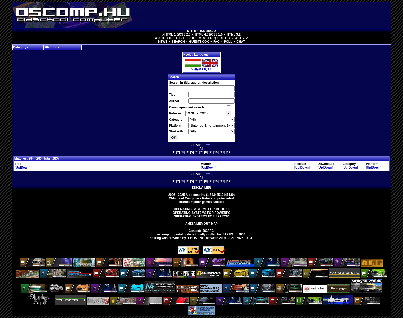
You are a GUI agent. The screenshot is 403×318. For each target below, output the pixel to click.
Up (18, 167)
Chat (240, 41)
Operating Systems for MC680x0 (202, 209)
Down (25, 167)
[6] (197, 152)
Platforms (52, 47)
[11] (222, 152)
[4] (187, 152)
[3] (183, 152)
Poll (228, 41)
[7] (201, 152)
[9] (211, 152)
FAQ (216, 41)
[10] (216, 152)
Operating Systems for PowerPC (201, 213)
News (162, 41)
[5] (192, 152)
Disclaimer (201, 187)
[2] (178, 152)
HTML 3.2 (234, 34)
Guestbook (199, 41)
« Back (196, 145)
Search (178, 41)
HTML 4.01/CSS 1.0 (209, 34)
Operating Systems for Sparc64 (201, 216)
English (207, 69)
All (201, 149)
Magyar (196, 69)
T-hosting (196, 238)
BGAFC (208, 231)
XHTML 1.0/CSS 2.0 (176, 34)
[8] (206, 152)
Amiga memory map (201, 223)
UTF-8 (191, 31)
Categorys (20, 47)
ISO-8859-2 (208, 31)
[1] (174, 152)
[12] (228, 152)
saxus (228, 234)
